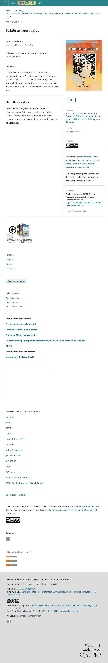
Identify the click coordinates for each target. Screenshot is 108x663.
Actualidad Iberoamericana (18, 477)
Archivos (17, 10)
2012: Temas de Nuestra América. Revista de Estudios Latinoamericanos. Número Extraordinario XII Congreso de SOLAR (53, 15)
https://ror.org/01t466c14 (24, 589)
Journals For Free (14, 455)
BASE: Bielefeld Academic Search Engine (25, 483)
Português (10, 268)
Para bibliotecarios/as (15, 306)
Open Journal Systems (16, 494)
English (9, 259)
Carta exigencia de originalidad (21, 324)
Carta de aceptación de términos (21, 329)
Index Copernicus (14, 450)
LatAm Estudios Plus (15, 439)
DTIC (56, 611)
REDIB (8, 428)
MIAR (8, 433)
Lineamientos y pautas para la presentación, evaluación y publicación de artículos (45, 340)
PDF (72, 100)
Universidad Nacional (70, 611)
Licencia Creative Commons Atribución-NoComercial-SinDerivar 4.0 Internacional (82, 164)
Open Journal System (31, 615)
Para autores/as (12, 302)
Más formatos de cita (77, 211)
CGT (50, 611)
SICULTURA (11, 461)
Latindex (10, 417)
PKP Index (10, 472)
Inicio (8, 10)
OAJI (8, 466)
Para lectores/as (12, 298)
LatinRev (10, 444)
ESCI (8, 422)
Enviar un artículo (16, 281)
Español (9, 264)
